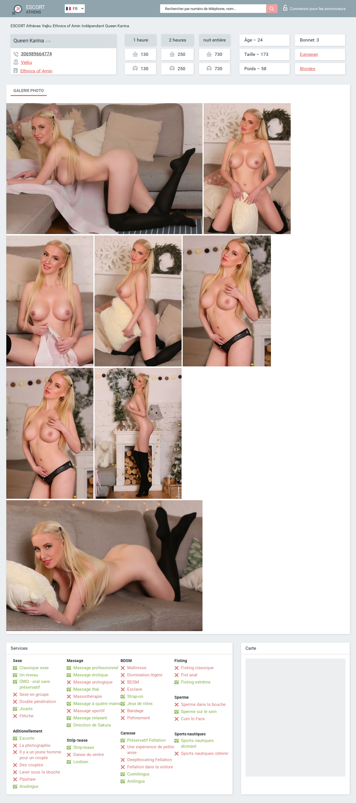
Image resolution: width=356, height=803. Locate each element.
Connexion (314, 8)
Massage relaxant (90, 717)
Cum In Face (193, 718)
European (309, 54)
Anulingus (28, 786)
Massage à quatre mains (97, 703)
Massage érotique (90, 675)
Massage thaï (86, 689)
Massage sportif (89, 710)
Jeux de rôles (140, 703)
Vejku (47, 25)
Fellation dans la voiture (150, 766)
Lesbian (80, 761)
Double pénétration (37, 701)
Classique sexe (34, 667)
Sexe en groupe (34, 694)
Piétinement (138, 717)
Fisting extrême (196, 682)
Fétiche (26, 715)
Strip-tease (83, 747)
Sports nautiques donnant (197, 743)
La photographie (34, 745)
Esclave (134, 689)
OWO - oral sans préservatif (34, 684)
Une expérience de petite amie (150, 749)
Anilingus (136, 781)
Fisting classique (197, 667)
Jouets (26, 708)
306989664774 (36, 53)
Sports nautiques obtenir (204, 753)
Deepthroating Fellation (149, 759)
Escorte (26, 738)
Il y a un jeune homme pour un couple (40, 754)
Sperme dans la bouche (203, 704)
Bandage (135, 710)
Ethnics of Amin (66, 25)
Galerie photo (28, 90)
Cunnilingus (138, 774)
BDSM (133, 682)
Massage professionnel (95, 667)
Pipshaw (27, 779)
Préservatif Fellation (146, 740)
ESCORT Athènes (26, 25)
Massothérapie (87, 696)
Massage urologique (93, 682)
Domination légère (144, 675)
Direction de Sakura (92, 725)
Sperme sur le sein (199, 711)
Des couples (31, 764)
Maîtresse (136, 667)
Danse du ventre (88, 754)
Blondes (307, 68)
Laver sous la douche (39, 772)
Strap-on (135, 696)
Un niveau (28, 675)
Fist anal (189, 675)
